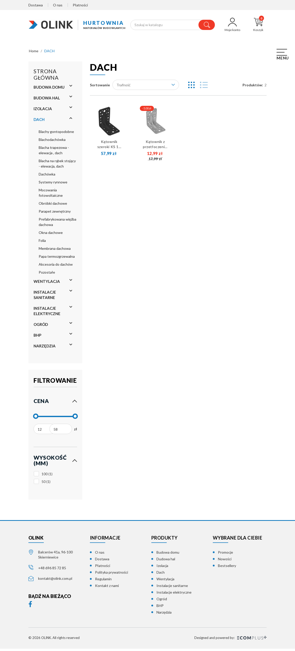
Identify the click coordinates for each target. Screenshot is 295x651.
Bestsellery (227, 568)
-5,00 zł (146, 110)
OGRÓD (41, 326)
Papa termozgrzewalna (57, 258)
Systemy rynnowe (53, 184)
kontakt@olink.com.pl (55, 580)
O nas (57, 5)
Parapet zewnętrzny (55, 213)
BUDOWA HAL (47, 100)
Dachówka (47, 176)
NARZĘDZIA (45, 348)
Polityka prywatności (111, 574)
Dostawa (35, 5)
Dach (160, 574)
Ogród (161, 601)
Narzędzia (164, 614)
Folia (42, 243)
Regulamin (103, 581)
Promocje (225, 554)
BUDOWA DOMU (49, 89)
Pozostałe (47, 274)
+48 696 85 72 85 (52, 570)
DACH (39, 121)
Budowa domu (167, 554)
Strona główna (46, 76)
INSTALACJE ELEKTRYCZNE (47, 313)
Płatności (80, 5)
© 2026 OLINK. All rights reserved (54, 640)
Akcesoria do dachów (56, 266)
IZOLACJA (43, 111)
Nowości (224, 561)
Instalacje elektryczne (174, 594)
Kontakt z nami (107, 588)
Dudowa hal (165, 561)
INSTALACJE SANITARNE (45, 297)
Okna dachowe (51, 235)
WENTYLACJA (47, 283)
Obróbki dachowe (53, 205)
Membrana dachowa (55, 251)
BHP (37, 337)
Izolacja (162, 568)
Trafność (146, 87)
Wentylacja (165, 581)
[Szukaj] (173, 26)
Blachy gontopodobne (56, 134)
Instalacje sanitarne (172, 588)
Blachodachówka (52, 142)
